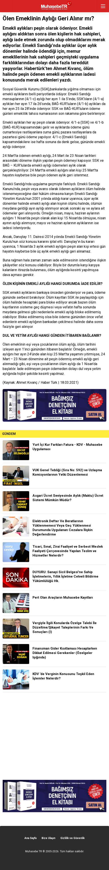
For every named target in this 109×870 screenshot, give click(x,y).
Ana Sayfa (30, 838)
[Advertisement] (54, 736)
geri (6, 6)
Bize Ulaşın (48, 838)
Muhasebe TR (33, 851)
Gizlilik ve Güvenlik (72, 838)
